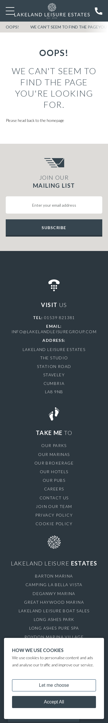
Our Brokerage (54, 463)
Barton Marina (54, 576)
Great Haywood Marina (54, 602)
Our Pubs (54, 480)
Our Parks (54, 445)
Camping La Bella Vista (54, 584)
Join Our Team (54, 506)
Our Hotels (54, 471)
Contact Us (54, 497)
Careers (54, 488)
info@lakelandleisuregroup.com (54, 331)
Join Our (54, 181)
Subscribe (54, 227)
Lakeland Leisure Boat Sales (54, 610)
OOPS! (12, 26)
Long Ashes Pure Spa (54, 628)
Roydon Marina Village (54, 636)
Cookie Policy (54, 523)
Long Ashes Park (54, 619)
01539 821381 (59, 317)
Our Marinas (54, 454)
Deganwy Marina (54, 593)
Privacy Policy (54, 515)
